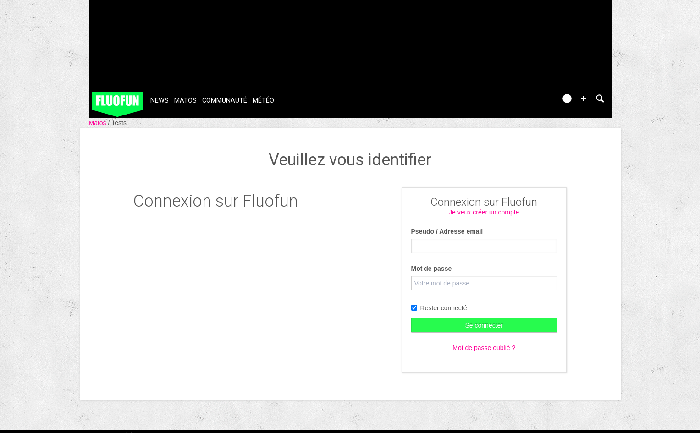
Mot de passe (431, 268)
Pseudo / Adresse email (447, 231)
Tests (119, 122)
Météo (263, 100)
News (159, 100)
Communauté (224, 100)
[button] (584, 98)
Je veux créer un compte (484, 212)
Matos (185, 100)
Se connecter (484, 325)
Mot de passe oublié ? (483, 347)
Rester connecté (439, 308)
